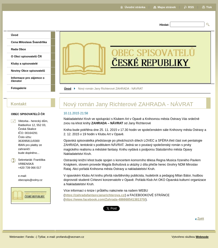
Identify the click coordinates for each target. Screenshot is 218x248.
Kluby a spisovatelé (24, 63)
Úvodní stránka (135, 7)
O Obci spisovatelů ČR (26, 56)
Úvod (67, 88)
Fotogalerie (18, 88)
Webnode (202, 236)
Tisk (209, 7)
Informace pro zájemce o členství (27, 79)
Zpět (200, 218)
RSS (191, 7)
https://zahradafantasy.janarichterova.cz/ (95, 195)
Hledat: (164, 24)
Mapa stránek (167, 7)
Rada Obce (18, 49)
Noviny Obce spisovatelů (28, 70)
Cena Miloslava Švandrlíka (29, 42)
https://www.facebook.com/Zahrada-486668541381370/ (105, 199)
